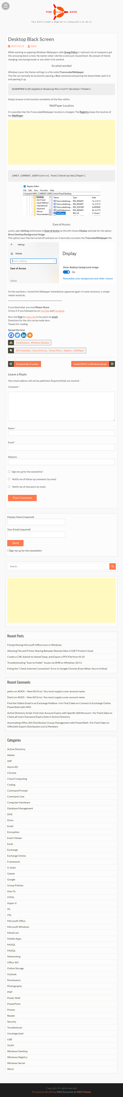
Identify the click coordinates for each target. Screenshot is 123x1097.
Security (11, 1021)
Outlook (11, 974)
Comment (14, 386)
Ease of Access (40, 350)
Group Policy (55, 350)
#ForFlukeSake (23, 350)
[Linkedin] (23, 335)
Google (11, 879)
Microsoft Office (16, 920)
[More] (30, 335)
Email (11, 442)
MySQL (11, 950)
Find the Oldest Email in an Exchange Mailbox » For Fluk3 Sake (41, 703)
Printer (11, 1009)
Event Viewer (14, 837)
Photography (14, 985)
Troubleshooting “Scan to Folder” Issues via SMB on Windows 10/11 (44, 662)
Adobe (11, 754)
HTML (10, 897)
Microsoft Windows (18, 926)
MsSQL (11, 944)
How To (11, 891)
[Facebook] (11, 335)
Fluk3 (33, 46)
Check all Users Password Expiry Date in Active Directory (38, 716)
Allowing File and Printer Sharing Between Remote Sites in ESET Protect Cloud (50, 650)
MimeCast (13, 932)
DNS (9, 814)
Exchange (12, 849)
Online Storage (15, 968)
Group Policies (15, 885)
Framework (13, 861)
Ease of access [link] (52, 230)
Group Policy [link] (71, 52)
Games (11, 873)
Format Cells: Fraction (27, 364)
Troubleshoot (22, 342)
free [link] (20, 316)
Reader (11, 1015)
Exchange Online (16, 855)
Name (12, 428)
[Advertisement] (61, 142)
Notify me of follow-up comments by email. (34, 479)
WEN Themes (84, 1091)
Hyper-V (12, 903)
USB (9, 1039)
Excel (10, 843)
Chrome (11, 772)
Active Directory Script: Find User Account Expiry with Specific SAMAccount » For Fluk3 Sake (58, 712)
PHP (9, 991)
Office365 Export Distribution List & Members (32, 726)
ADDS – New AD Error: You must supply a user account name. (51, 691)
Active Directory (16, 749)
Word (10, 1068)
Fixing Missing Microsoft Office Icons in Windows (34, 644)
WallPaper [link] (17, 115)
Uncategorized (15, 1033)
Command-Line (15, 796)
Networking (13, 956)
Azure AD (12, 766)
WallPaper (79, 350)
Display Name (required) (36, 519)
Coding (11, 784)
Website (12, 456)
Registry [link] (84, 111)
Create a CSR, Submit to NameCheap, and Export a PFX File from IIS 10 (46, 656)
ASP (9, 760)
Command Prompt (17, 790)
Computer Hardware (18, 802)
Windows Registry (17, 1057)
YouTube (44, 310)
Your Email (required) (36, 532)
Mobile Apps (14, 938)
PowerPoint (13, 1003)
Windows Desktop (40, 342)
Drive (10, 820)
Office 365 (13, 962)
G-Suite (11, 867)
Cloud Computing (17, 778)
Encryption (13, 831)
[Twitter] (17, 335)
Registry (68, 350)
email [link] (55, 316)
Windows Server (16, 1062)
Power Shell (13, 997)
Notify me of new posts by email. (29, 486)
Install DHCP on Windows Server (90, 364)
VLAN (10, 1045)
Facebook (59, 310)
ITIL (9, 914)
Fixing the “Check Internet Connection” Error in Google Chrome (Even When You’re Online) (57, 668)
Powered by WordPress (44, 1091)
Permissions (14, 980)
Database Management (20, 808)
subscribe (31, 316)
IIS (8, 908)
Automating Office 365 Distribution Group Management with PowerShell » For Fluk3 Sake (56, 722)
